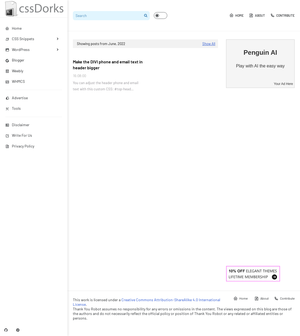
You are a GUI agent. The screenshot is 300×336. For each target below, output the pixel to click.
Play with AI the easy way (260, 66)
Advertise (16, 97)
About (257, 15)
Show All (208, 44)
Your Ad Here (283, 84)
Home (236, 15)
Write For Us (18, 135)
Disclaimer (17, 124)
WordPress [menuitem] (17, 49)
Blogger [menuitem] (14, 60)
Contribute (282, 15)
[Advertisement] (260, 177)
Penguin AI (260, 52)
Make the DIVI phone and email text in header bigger (108, 64)
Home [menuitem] (13, 28)
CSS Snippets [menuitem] (19, 38)
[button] (160, 15)
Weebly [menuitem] (14, 70)
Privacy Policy (19, 146)
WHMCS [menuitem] (15, 81)
